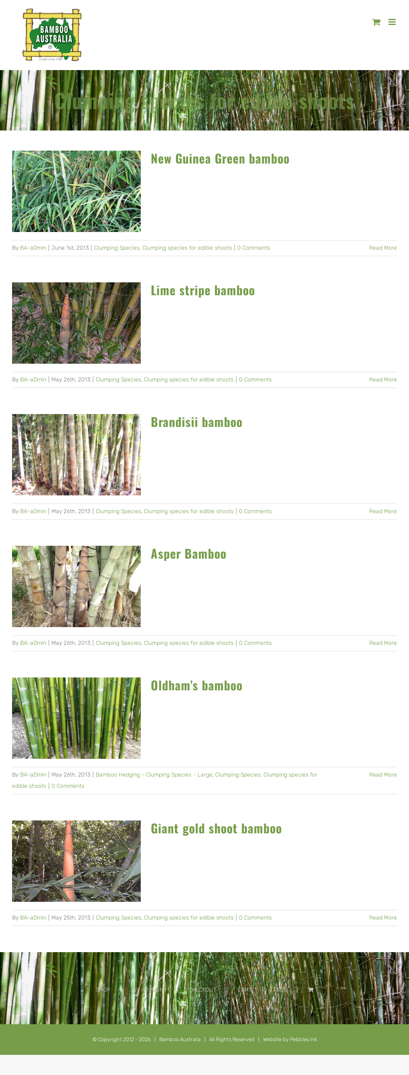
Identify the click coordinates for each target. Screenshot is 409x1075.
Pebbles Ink (303, 1039)
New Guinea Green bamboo (220, 158)
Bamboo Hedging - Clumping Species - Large (154, 774)
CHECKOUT (202, 989)
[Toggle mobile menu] (392, 22)
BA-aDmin (33, 247)
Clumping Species (117, 247)
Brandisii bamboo (197, 421)
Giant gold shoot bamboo (216, 828)
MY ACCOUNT (149, 989)
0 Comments (253, 247)
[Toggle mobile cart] (376, 22)
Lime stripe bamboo (203, 290)
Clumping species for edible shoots (187, 247)
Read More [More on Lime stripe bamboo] (383, 379)
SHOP (103, 989)
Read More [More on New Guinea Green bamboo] (383, 247)
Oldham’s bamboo (197, 685)
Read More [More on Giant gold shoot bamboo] (383, 917)
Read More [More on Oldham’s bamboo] (383, 774)
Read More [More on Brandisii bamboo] (383, 511)
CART (245, 989)
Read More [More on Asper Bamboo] (383, 643)
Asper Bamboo (188, 553)
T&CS (280, 989)
